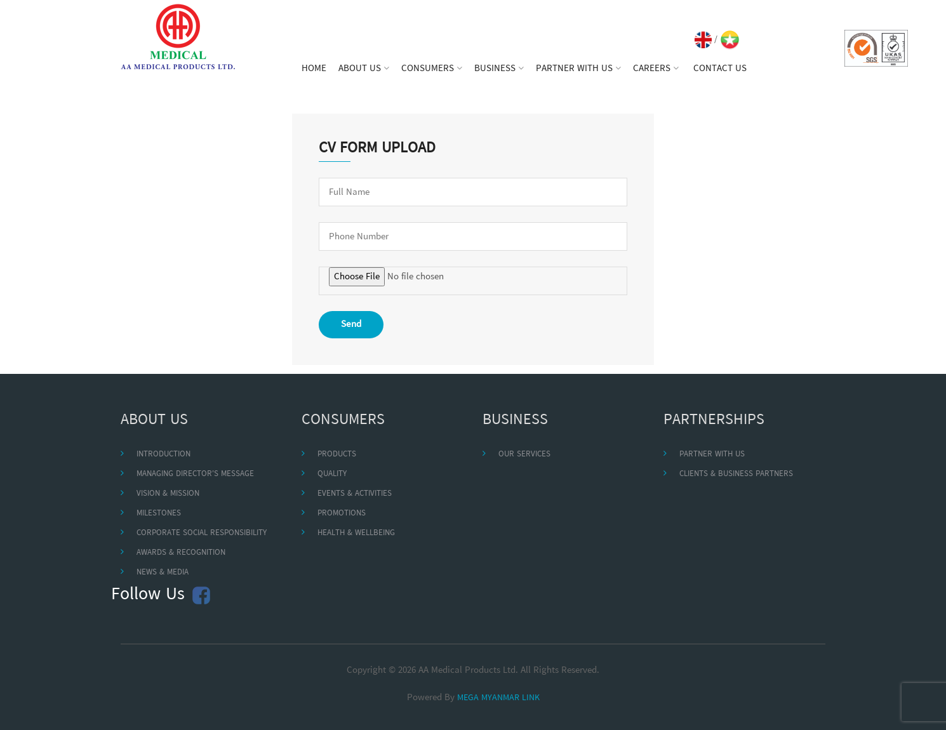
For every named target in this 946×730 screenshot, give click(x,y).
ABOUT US (363, 68)
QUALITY (332, 474)
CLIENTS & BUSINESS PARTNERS (736, 474)
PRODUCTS (336, 454)
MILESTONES (159, 513)
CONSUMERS (431, 68)
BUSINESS (499, 68)
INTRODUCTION (163, 454)
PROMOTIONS (341, 513)
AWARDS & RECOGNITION (181, 552)
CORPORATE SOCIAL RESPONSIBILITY (202, 533)
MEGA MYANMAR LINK (498, 698)
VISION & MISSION (168, 493)
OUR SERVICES (524, 454)
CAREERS (656, 68)
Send (351, 324)
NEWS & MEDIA (163, 572)
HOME (314, 68)
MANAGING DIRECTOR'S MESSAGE (195, 474)
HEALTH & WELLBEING (356, 533)
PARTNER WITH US (578, 68)
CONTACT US (720, 68)
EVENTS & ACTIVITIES (354, 493)
